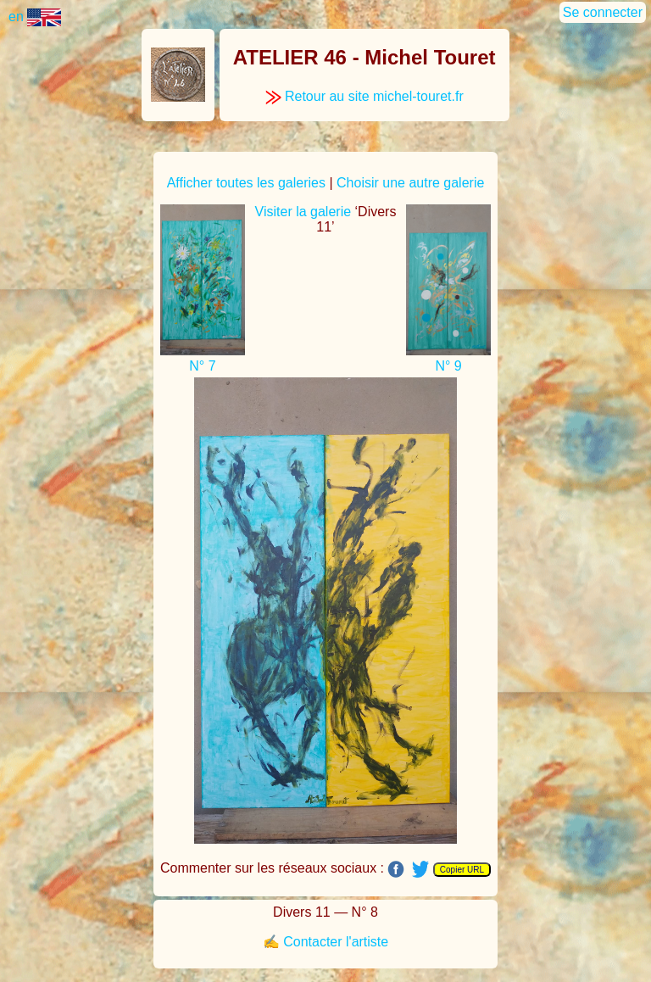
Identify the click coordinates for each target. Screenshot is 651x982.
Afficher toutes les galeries (246, 183)
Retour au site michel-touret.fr (364, 96)
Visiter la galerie (303, 211)
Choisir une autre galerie (410, 183)
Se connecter (603, 12)
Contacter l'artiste (335, 942)
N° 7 (202, 366)
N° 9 (448, 366)
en (34, 16)
